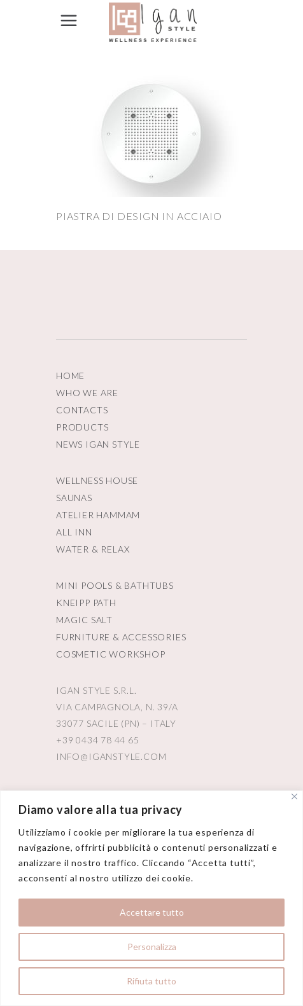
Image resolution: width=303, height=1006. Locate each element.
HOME (70, 375)
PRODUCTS (82, 427)
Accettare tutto (152, 912)
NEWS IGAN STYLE (98, 444)
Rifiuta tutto (151, 980)
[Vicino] (294, 796)
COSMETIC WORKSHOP (111, 654)
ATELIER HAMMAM (98, 514)
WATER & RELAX (92, 549)
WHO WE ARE (87, 392)
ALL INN (74, 532)
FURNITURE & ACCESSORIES (121, 636)
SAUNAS (74, 497)
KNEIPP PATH (86, 602)
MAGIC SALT (84, 619)
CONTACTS (82, 409)
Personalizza (151, 946)
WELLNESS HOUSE (97, 480)
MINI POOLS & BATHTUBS (115, 585)
